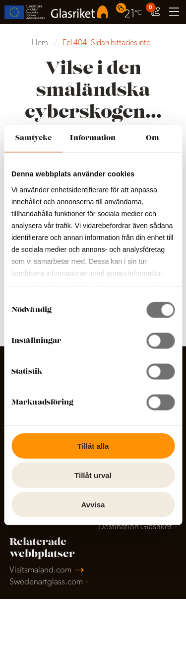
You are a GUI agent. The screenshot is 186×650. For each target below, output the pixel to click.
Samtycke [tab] (33, 138)
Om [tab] (152, 138)
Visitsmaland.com (40, 570)
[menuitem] (130, 11)
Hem (40, 43)
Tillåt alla (93, 446)
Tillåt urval (93, 475)
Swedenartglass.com (46, 582)
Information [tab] (93, 138)
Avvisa (93, 504)
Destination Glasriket (135, 527)
